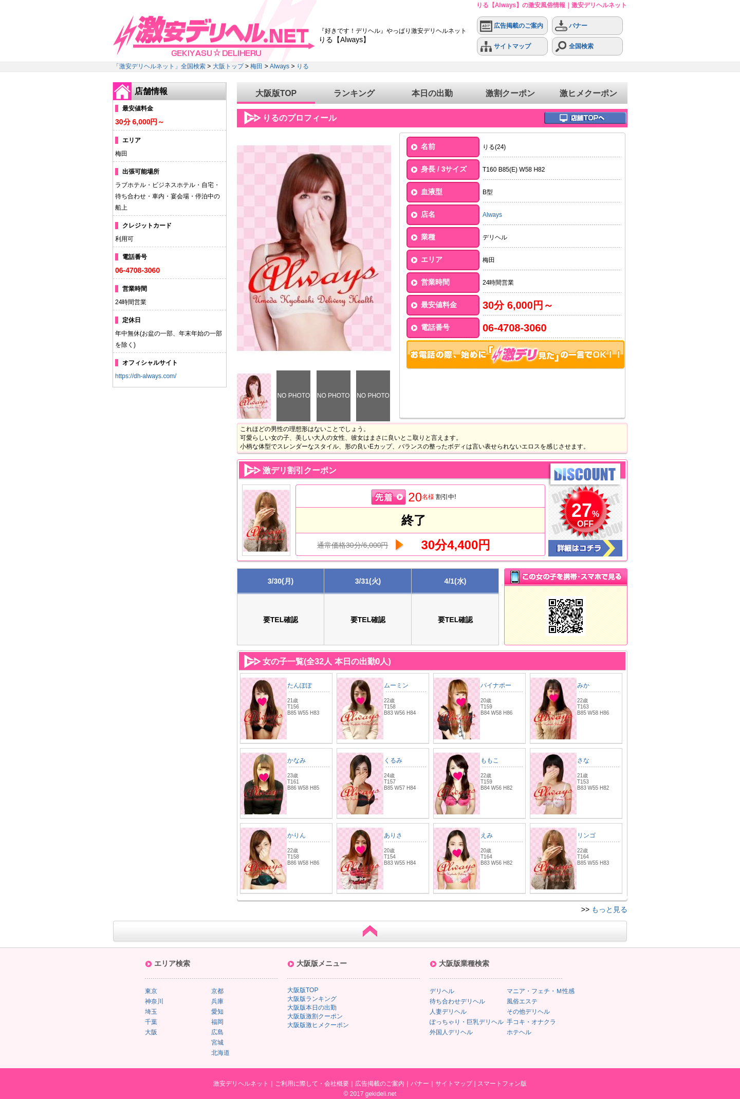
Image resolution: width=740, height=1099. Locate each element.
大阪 (151, 1032)
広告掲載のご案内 (511, 26)
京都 (217, 991)
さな (583, 760)
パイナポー (495, 685)
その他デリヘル (528, 1011)
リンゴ (586, 835)
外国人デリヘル (451, 1032)
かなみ (296, 760)
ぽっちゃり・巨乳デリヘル (467, 1022)
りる (303, 66)
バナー (571, 26)
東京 (151, 991)
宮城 (217, 1042)
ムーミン (396, 685)
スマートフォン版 (502, 1083)
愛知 (217, 1011)
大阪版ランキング (312, 998)
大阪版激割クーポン (315, 1016)
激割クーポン (510, 93)
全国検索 (574, 46)
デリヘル (442, 991)
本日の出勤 (432, 93)
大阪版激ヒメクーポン (318, 1025)
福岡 (217, 1022)
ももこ (489, 760)
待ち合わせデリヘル (457, 1001)
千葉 (151, 1022)
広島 (217, 1032)
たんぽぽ (299, 685)
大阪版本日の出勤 (312, 1007)
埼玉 (151, 1011)
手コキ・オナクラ (531, 1022)
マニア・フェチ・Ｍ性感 (541, 991)
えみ (486, 835)
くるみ (393, 760)
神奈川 (154, 1001)
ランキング (354, 93)
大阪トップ (228, 66)
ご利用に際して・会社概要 (312, 1083)
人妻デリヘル (448, 1011)
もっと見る (609, 909)
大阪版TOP (276, 93)
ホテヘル (519, 1032)
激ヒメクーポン (588, 93)
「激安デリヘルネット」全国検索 (159, 66)
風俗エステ (522, 1001)
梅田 (256, 66)
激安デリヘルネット (241, 1083)
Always (279, 66)
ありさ (393, 835)
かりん (296, 835)
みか (583, 685)
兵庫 (217, 1001)
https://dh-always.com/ (145, 376)
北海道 (220, 1052)
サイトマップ (505, 46)
